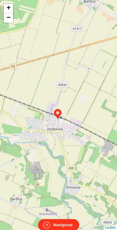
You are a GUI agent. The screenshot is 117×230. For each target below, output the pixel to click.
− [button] (9, 18)
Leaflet (110, 222)
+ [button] (9, 8)
